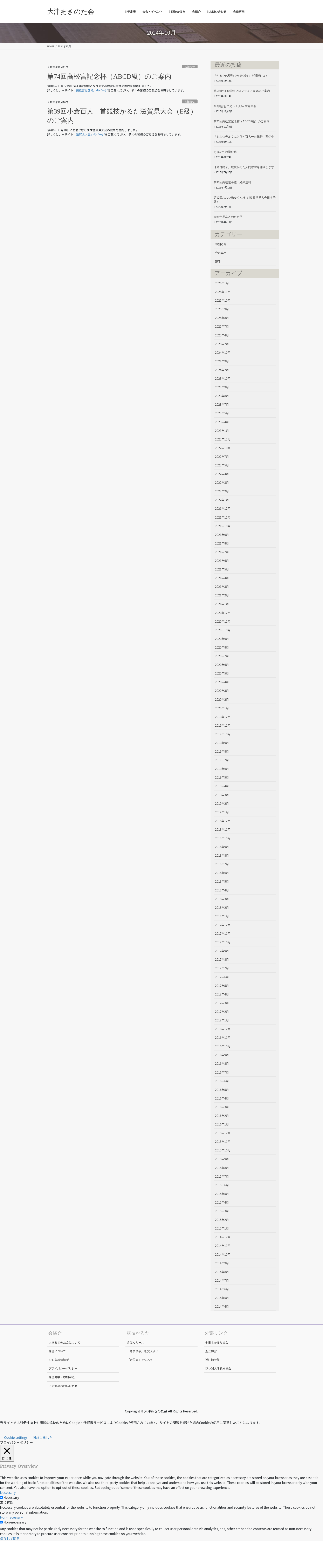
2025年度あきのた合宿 (228, 216)
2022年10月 (223, 448)
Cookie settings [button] (16, 1437)
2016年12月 (223, 1029)
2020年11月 (223, 621)
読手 (218, 261)
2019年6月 (222, 769)
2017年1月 (222, 1020)
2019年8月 (222, 751)
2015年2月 (222, 1220)
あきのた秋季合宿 (225, 151)
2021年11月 (223, 517)
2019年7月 (222, 760)
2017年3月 (222, 1003)
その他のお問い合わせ (63, 1386)
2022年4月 (222, 474)
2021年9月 (222, 535)
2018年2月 (222, 907)
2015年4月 (222, 1202)
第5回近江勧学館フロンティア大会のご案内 (242, 91)
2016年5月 (222, 1090)
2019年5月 (222, 777)
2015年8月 (222, 1168)
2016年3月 (222, 1107)
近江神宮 (211, 1351)
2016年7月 (222, 1072)
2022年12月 (223, 439)
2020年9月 (222, 639)
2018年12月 (223, 821)
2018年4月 (222, 890)
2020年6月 (222, 665)
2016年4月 (222, 1098)
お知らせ (189, 67)
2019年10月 (223, 734)
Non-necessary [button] (11, 1517)
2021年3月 (222, 586)
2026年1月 (222, 283)
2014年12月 (223, 1237)
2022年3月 (222, 482)
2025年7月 (222, 326)
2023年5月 (222, 413)
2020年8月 (222, 647)
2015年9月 (222, 1159)
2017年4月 (222, 994)
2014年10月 (223, 1254)
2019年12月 (223, 717)
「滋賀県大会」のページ (89, 134)
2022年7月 (222, 456)
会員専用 (221, 253)
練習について (57, 1351)
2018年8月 (222, 855)
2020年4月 (222, 682)
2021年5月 (222, 569)
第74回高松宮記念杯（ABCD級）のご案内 (109, 76)
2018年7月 (222, 864)
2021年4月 (222, 578)
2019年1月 (222, 812)
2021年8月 (222, 543)
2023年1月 (222, 431)
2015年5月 (222, 1194)
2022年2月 (222, 491)
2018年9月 (222, 847)
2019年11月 (223, 725)
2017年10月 (223, 942)
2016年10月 (223, 1046)
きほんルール (135, 1342)
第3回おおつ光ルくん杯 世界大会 (235, 106)
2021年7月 (222, 552)
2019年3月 (222, 795)
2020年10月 (223, 630)
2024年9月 (222, 361)
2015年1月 (222, 1228)
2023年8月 (222, 396)
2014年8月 (222, 1272)
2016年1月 (222, 1124)
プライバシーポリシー (63, 1368)
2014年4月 (222, 1306)
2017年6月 (222, 977)
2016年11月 (223, 1037)
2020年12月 (223, 613)
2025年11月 (223, 292)
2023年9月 (222, 387)
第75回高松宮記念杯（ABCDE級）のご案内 (241, 121)
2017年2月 (222, 1011)
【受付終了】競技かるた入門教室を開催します (244, 167)
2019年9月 (222, 743)
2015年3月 (222, 1211)
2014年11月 (223, 1246)
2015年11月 (223, 1141)
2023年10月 (223, 378)
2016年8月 (222, 1063)
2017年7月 (222, 968)
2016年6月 (222, 1081)
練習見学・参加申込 (62, 1377)
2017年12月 (223, 925)
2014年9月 (222, 1263)
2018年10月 (223, 838)
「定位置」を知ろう (140, 1360)
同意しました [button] (43, 1437)
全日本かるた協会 (216, 1342)
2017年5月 (222, 986)
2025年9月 (222, 309)
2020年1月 (222, 708)
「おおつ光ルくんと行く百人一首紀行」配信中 (244, 136)
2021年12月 (223, 508)
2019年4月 (222, 786)
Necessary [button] (8, 1492)
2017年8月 (222, 959)
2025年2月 (222, 344)
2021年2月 (222, 595)
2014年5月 (222, 1298)
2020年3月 (222, 691)
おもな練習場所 (59, 1360)
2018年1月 (222, 916)
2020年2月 (222, 699)
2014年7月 (222, 1280)
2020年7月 (222, 656)
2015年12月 (223, 1133)
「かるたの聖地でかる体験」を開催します (241, 75)
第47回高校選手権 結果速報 (232, 182)
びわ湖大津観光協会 (218, 1368)
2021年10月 (223, 526)
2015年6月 (222, 1185)
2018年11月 (223, 829)
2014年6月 (222, 1289)
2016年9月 (222, 1055)
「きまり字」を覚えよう (143, 1351)
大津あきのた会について (64, 1342)
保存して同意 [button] (10, 1538)
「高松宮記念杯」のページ (90, 90)
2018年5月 (222, 881)
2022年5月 (222, 465)
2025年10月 (223, 300)
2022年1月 (222, 500)
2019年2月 (222, 803)
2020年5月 (222, 673)
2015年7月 (222, 1176)
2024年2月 (222, 370)
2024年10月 (223, 352)
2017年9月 (222, 951)
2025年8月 (222, 318)
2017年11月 (223, 933)
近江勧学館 (212, 1360)
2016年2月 (222, 1116)
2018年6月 (222, 873)
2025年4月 (222, 335)
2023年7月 (222, 404)
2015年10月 (223, 1150)
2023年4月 (222, 422)
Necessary (11, 1497)
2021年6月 (222, 561)
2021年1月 (222, 604)
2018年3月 (222, 899)
